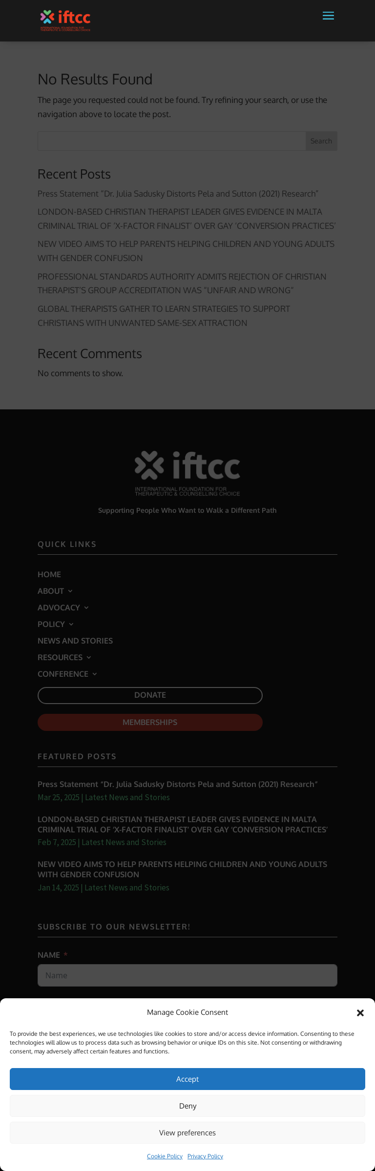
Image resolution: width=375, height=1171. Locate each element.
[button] (328, 26)
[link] (65, 20)
